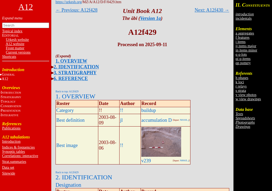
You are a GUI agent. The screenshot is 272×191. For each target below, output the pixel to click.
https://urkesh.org (69, 2)
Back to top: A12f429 (67, 91)
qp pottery (243, 63)
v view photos (246, 95)
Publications (11, 128)
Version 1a (150, 18)
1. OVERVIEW (71, 61)
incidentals (244, 18)
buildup (148, 110)
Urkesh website (17, 40)
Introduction (11, 142)
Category (65, 110)
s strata (241, 91)
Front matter (15, 48)
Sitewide (8, 173)
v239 (146, 160)
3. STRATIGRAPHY (75, 72)
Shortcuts (9, 57)
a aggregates (245, 33)
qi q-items (243, 59)
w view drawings (248, 99)
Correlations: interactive (20, 156)
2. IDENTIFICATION (76, 67)
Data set (8, 168)
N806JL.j (184, 160)
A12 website (15, 44)
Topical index (12, 31)
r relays (241, 86)
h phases (242, 78)
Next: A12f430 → (212, 10)
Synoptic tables (13, 152)
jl (121, 120)
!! (121, 110)
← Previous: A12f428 (76, 10)
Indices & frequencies (18, 147)
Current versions (18, 52)
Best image (67, 145)
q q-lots (241, 55)
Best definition (70, 120)
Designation (68, 185)
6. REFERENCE (71, 78)
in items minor (246, 50)
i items (241, 42)
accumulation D (156, 120)
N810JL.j (184, 120)
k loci (240, 82)
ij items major (246, 46)
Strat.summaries (14, 162)
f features (242, 38)
